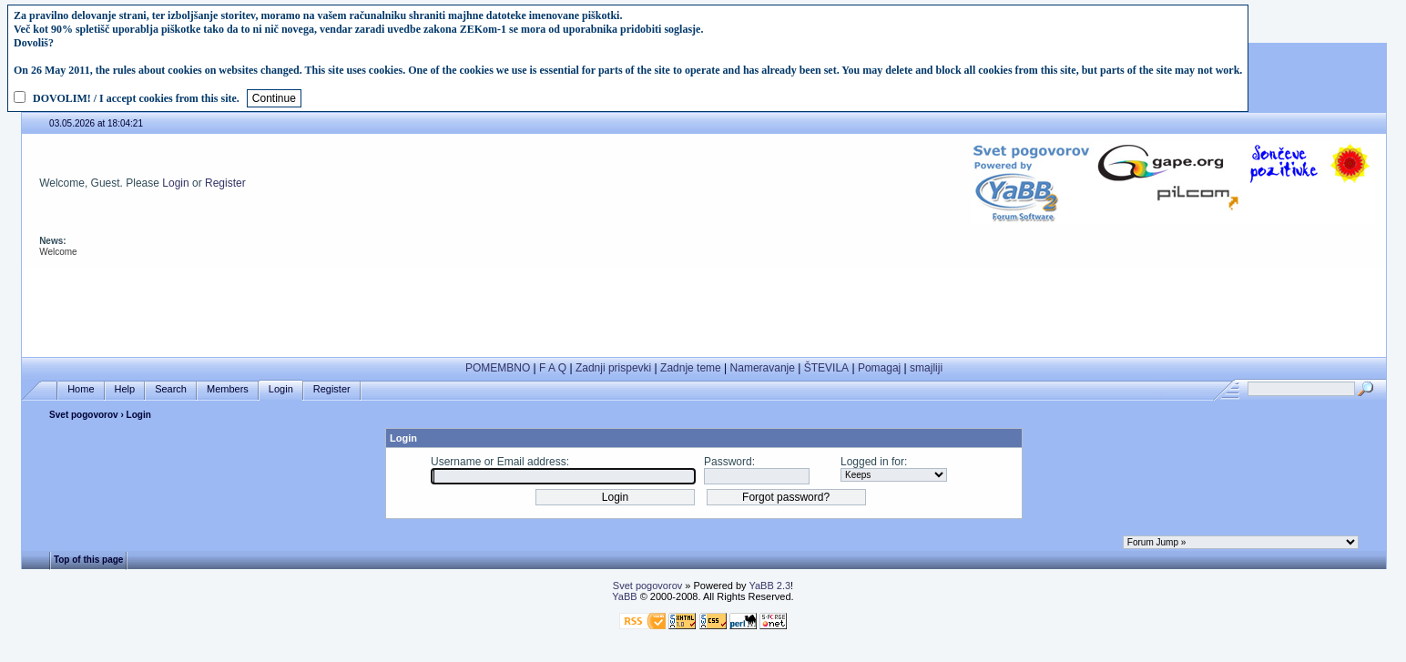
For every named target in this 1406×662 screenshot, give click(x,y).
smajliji (926, 368)
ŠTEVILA (826, 368)
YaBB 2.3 (769, 585)
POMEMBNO (497, 368)
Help (125, 389)
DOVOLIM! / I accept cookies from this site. (136, 98)
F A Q (552, 368)
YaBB (624, 596)
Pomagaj (879, 368)
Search (171, 389)
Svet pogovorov (83, 415)
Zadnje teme (690, 368)
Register (225, 183)
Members (228, 389)
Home (80, 389)
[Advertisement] (703, 308)
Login (175, 183)
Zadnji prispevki (613, 368)
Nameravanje (762, 368)
